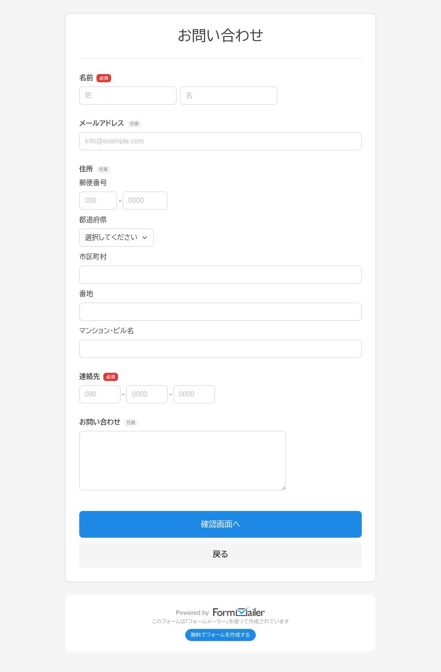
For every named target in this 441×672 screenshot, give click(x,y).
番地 (86, 293)
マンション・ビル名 (106, 330)
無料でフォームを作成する (220, 635)
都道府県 (93, 219)
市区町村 (93, 256)
